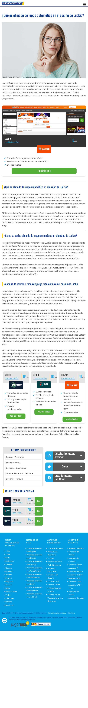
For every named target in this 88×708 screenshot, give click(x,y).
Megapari (9, 581)
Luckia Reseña (12, 142)
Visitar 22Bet (44, 412)
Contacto (71, 613)
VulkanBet (9, 598)
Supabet (8, 565)
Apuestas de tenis (76, 575)
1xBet (7, 551)
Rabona (8, 568)
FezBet (8, 595)
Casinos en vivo (54, 595)
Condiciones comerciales (57, 613)
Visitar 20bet (16, 416)
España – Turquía (14, 479)
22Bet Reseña (40, 378)
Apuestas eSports (76, 571)
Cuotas (51, 558)
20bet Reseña (11, 378)
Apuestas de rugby (76, 598)
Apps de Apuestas (55, 562)
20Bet (7, 558)
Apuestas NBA (74, 578)
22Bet (7, 554)
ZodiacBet (9, 561)
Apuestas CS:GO (75, 582)
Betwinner (9, 605)
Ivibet (7, 588)
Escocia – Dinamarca (16, 468)
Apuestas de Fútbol (76, 548)
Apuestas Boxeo (75, 565)
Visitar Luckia (44, 171)
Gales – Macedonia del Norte (19, 474)
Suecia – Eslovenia (15, 457)
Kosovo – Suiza (13, 463)
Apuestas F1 (74, 568)
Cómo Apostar (53, 581)
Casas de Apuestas (55, 548)
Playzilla (8, 578)
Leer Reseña (17, 503)
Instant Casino (11, 592)
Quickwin (9, 571)
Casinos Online (54, 585)
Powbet (8, 575)
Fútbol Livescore (54, 565)
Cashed (8, 602)
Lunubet (8, 585)
